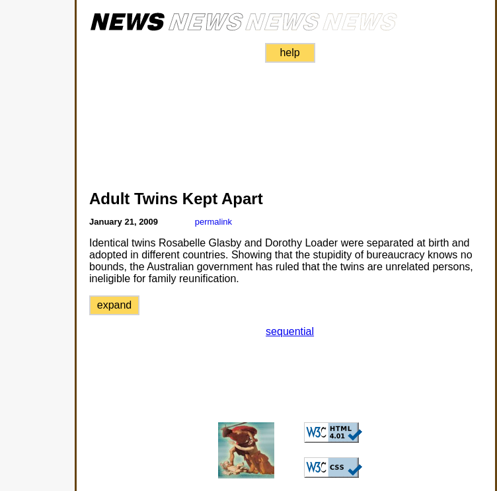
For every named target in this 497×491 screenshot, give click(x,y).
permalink (213, 222)
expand (114, 305)
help (289, 52)
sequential (290, 331)
